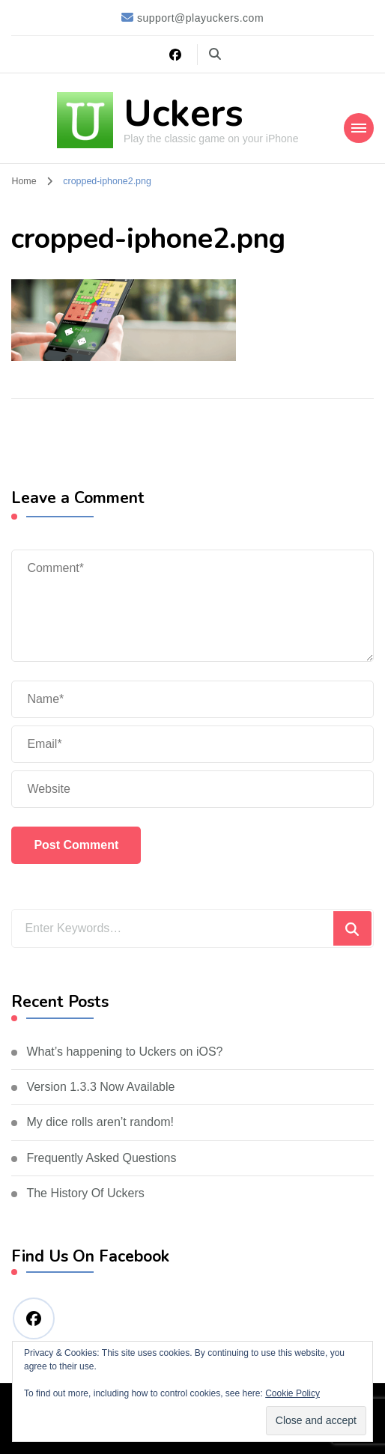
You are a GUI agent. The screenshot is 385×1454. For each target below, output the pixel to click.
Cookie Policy (292, 1393)
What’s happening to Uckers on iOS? (124, 1051)
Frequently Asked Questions (101, 1158)
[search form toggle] (215, 54)
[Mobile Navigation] (359, 128)
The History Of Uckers (85, 1193)
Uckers (183, 113)
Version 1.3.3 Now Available (100, 1086)
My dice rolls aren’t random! (100, 1122)
